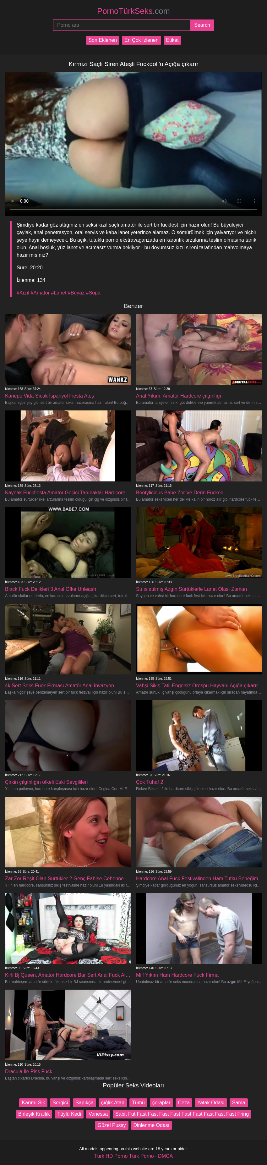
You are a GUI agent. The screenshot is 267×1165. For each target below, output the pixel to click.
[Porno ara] (121, 25)
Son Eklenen (102, 40)
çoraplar (161, 1102)
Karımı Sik (33, 1102)
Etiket (172, 40)
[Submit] (202, 25)
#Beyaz (76, 292)
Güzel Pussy (112, 1125)
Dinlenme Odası (152, 1125)
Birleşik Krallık (34, 1114)
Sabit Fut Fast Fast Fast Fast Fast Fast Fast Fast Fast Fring (182, 1114)
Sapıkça (84, 1102)
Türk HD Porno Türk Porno (124, 1156)
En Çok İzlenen (141, 40)
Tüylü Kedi (69, 1114)
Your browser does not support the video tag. (133, 144)
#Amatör (39, 292)
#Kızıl (23, 292)
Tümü (138, 1102)
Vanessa (98, 1114)
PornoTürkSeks (133, 11)
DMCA (165, 1156)
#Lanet (58, 292)
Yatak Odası (211, 1102)
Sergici (60, 1102)
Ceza (184, 1102)
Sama (238, 1102)
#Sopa (93, 292)
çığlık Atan (112, 1102)
